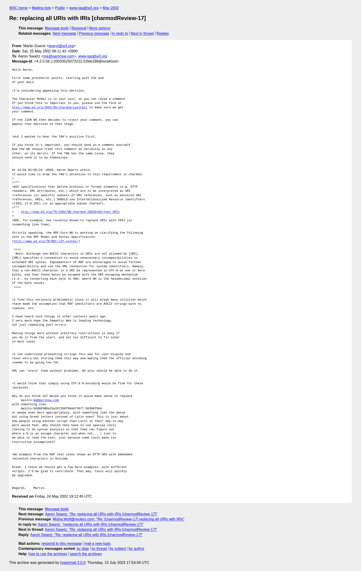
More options (100, 28)
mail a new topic (97, 543)
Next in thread (142, 33)
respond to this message (61, 543)
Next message (64, 33)
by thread (99, 549)
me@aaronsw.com (58, 56)
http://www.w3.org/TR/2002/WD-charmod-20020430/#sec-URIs (70, 212)
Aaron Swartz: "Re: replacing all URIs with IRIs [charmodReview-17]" (101, 514)
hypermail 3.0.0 (72, 563)
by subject (118, 549)
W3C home (18, 8)
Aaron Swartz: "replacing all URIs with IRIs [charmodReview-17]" (90, 524)
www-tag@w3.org (84, 8)
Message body (57, 28)
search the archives (86, 554)
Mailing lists (41, 8)
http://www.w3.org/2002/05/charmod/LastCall (49, 108)
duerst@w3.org (61, 46)
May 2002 (111, 8)
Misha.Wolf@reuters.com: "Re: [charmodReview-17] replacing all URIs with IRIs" (118, 519)
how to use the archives (48, 554)
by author (136, 549)
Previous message (94, 33)
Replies (163, 33)
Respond (79, 28)
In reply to (120, 33)
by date (83, 549)
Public (60, 8)
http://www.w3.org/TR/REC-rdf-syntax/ (46, 241)
